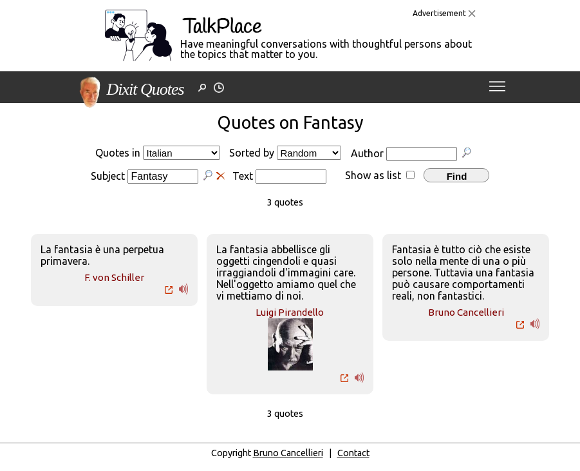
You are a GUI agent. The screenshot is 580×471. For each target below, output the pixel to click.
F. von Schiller (114, 277)
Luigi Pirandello (290, 312)
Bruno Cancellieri (466, 312)
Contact (353, 453)
